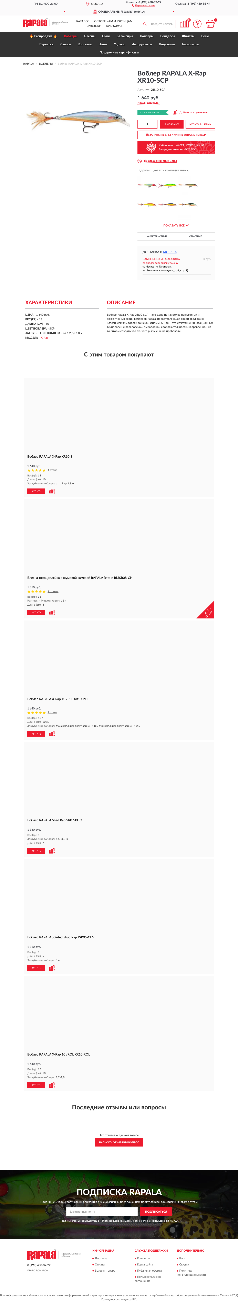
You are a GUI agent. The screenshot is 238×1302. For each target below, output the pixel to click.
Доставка (101, 1257)
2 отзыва (53, 591)
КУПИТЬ (36, 491)
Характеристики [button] (157, 236)
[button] (143, 5)
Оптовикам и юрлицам (113, 21)
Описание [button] (195, 236)
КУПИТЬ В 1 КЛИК (200, 124)
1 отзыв (52, 470)
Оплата (100, 1263)
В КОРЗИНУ (172, 124)
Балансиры (125, 36)
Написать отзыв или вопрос (119, 1141)
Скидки (184, 1263)
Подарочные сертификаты (119, 52)
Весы (205, 36)
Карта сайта (145, 1263)
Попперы (146, 36)
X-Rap (45, 337)
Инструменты (142, 44)
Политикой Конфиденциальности (119, 1219)
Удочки (119, 44)
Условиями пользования (155, 1219)
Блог (182, 1257)
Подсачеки (167, 44)
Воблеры (70, 36)
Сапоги (65, 44)
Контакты (114, 26)
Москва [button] (170, 252)
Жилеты (188, 36)
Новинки (93, 26)
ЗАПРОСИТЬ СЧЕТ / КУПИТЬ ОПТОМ (176, 135)
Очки (106, 36)
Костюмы (85, 44)
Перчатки (46, 44)
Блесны (89, 36)
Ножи (103, 44)
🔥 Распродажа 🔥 (43, 36)
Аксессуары (190, 44)
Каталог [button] (82, 21)
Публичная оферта (149, 1269)
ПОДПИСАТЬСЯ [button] (156, 1210)
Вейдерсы (167, 36)
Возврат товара (105, 1269)
